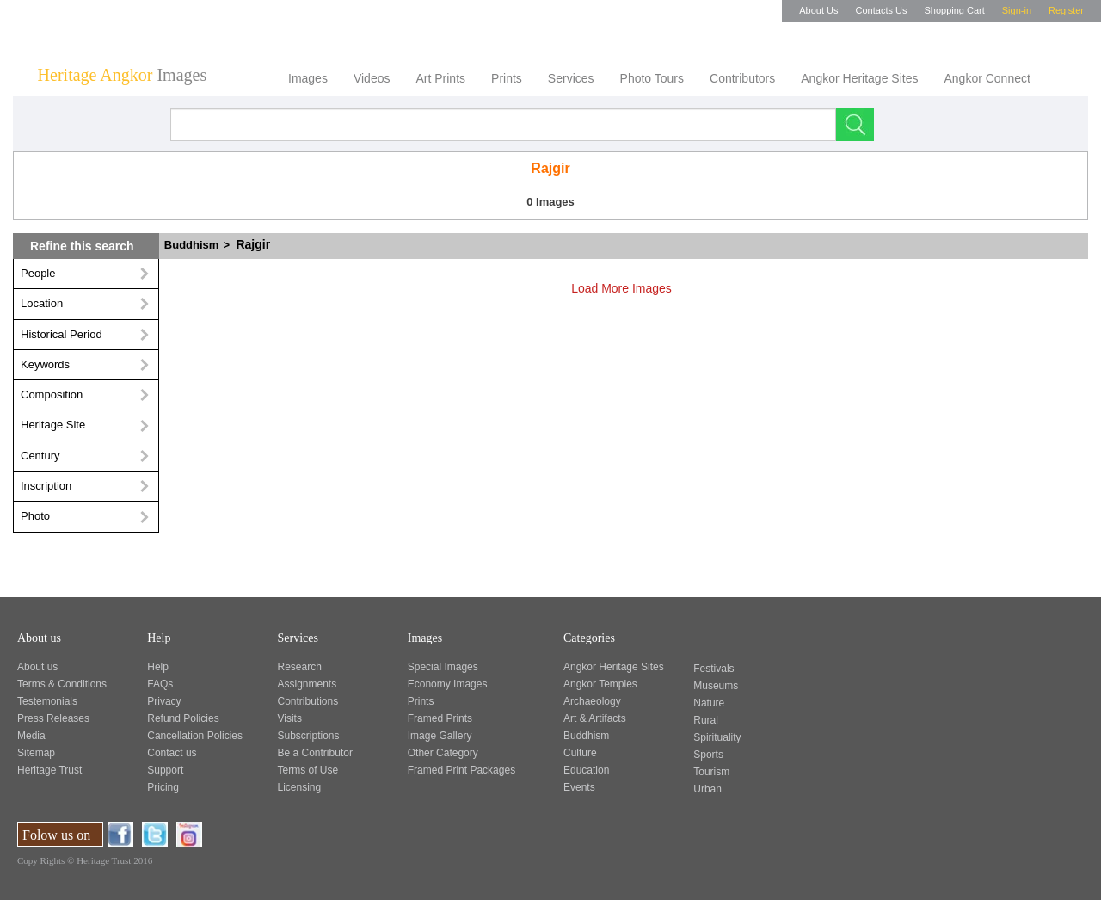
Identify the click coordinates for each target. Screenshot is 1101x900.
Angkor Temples (600, 684)
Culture (580, 753)
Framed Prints (440, 718)
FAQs (160, 684)
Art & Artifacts (594, 718)
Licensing (300, 787)
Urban (707, 789)
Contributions (308, 701)
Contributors (742, 78)
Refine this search (82, 246)
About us (37, 667)
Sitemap (36, 753)
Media (31, 736)
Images (308, 78)
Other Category (443, 753)
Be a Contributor (315, 753)
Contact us (171, 753)
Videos (372, 78)
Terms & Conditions (62, 684)
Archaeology (592, 701)
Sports (708, 755)
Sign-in (1016, 10)
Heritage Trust (49, 770)
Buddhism (205, 244)
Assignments (307, 684)
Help (158, 667)
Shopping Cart (954, 10)
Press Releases (53, 718)
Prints (506, 78)
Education (586, 770)
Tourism (711, 772)
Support (165, 770)
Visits (290, 718)
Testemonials (47, 701)
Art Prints (440, 78)
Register (1066, 10)
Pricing (163, 787)
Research (300, 667)
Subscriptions (309, 736)
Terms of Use (308, 770)
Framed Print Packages (461, 770)
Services (571, 78)
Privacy (164, 701)
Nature (708, 703)
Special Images (443, 667)
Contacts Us (881, 10)
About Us (818, 10)
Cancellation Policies (195, 736)
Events (579, 787)
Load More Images (628, 288)
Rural (705, 720)
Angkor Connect (987, 78)
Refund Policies (182, 718)
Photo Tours (652, 78)
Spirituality (717, 737)
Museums (715, 686)
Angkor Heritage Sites (859, 78)
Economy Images (448, 684)
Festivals (713, 669)
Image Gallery (440, 736)
